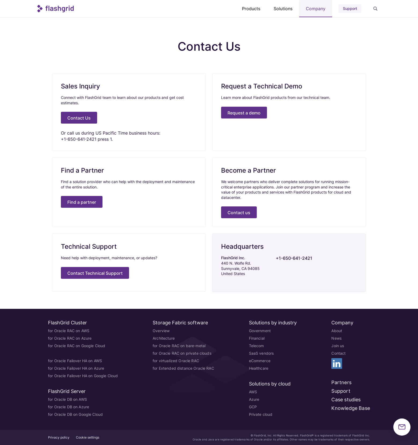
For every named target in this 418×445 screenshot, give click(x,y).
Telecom (256, 345)
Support (350, 8)
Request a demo (244, 113)
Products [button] (251, 8)
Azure (254, 399)
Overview (161, 330)
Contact (338, 353)
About (336, 330)
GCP (253, 407)
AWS (253, 392)
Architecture (164, 338)
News (336, 338)
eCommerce (259, 360)
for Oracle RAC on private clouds (182, 353)
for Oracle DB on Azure (68, 407)
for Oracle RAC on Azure (69, 338)
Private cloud (261, 414)
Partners (341, 382)
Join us (337, 345)
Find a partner (81, 202)
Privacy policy (58, 437)
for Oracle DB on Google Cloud (75, 414)
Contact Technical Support (95, 273)
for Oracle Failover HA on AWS (75, 360)
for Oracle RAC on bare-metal (179, 345)
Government (260, 330)
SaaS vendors (261, 353)
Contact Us (79, 118)
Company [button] (315, 8)
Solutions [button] (283, 8)
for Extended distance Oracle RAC (183, 368)
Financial (257, 338)
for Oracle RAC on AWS (68, 330)
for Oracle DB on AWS (67, 399)
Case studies (346, 399)
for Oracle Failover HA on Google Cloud (83, 375)
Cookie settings (87, 437)
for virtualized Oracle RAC (176, 360)
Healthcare (258, 368)
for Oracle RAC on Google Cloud (76, 345)
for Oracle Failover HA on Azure (76, 368)
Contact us (239, 212)
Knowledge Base (350, 408)
